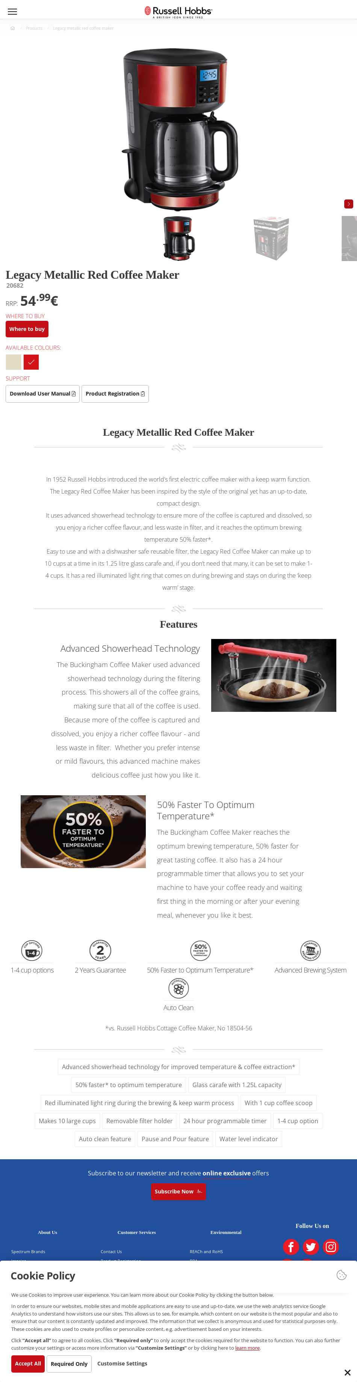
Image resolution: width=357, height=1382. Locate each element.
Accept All (30, 1363)
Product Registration (120, 393)
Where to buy (29, 328)
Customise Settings (132, 1363)
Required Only (74, 1363)
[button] (348, 203)
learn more (71, 1347)
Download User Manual (44, 393)
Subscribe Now (178, 1191)
